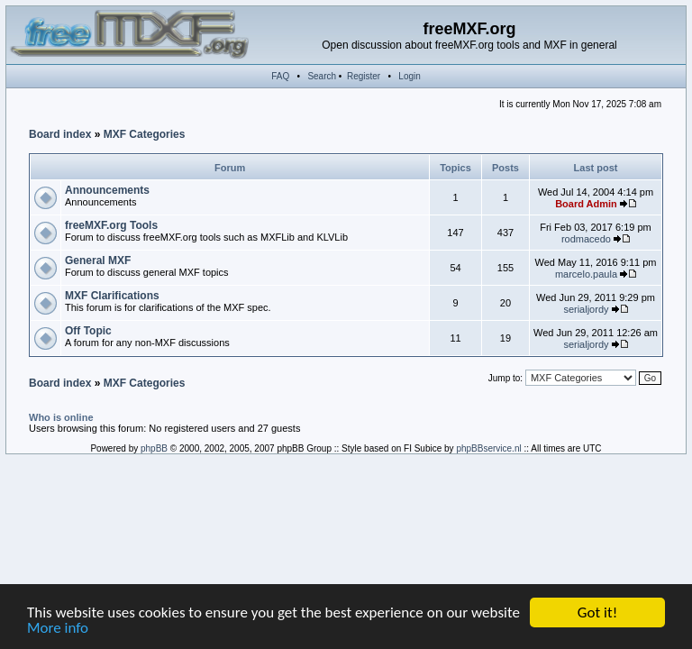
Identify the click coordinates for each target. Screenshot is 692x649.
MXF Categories (145, 134)
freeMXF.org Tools (111, 225)
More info (57, 628)
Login (409, 76)
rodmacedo (586, 238)
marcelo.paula (586, 274)
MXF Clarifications (112, 295)
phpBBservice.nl (488, 448)
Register (363, 76)
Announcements (107, 190)
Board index (60, 134)
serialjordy (585, 309)
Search (321, 76)
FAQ (280, 76)
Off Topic (88, 330)
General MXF (98, 260)
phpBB (154, 448)
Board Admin (586, 203)
